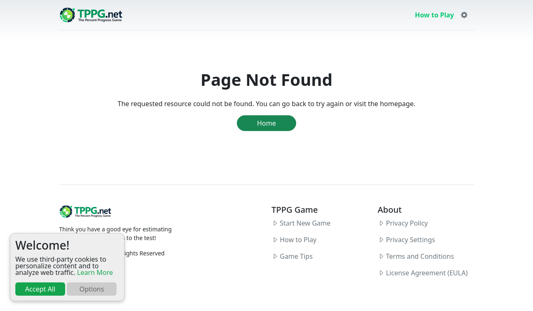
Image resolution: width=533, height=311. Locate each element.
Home (266, 123)
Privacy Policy (407, 223)
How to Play (434, 14)
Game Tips (296, 256)
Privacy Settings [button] (410, 239)
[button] (464, 15)
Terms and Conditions (420, 256)
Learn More (95, 272)
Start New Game (305, 223)
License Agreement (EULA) (427, 272)
